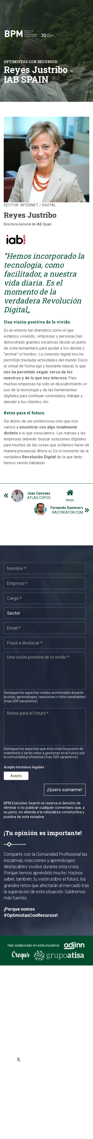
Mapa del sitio (18, 1091)
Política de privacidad (23, 1076)
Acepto (16, 776)
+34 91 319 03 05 (24, 1046)
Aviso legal (15, 1098)
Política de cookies (21, 1083)
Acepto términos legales (25, 767)
